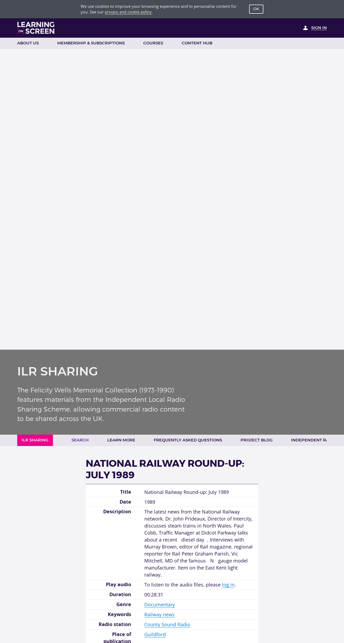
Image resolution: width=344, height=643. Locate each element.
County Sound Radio (167, 624)
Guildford (155, 634)
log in (228, 584)
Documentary (159, 604)
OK (256, 8)
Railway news (159, 614)
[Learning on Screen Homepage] (36, 28)
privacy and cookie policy (128, 12)
